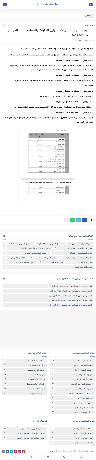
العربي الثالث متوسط (24, 375)
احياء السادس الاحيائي (72, 360)
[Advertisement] (48, 330)
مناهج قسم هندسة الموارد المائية (76, 258)
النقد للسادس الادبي (72, 398)
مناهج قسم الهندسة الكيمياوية (47, 243)
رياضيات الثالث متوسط (24, 384)
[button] (84, 220)
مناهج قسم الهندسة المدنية (17, 243)
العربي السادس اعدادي (72, 389)
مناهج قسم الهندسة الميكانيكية (73, 248)
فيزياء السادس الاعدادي (72, 407)
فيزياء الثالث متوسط (24, 389)
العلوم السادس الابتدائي (72, 438)
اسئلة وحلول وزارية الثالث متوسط (24, 429)
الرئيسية (89, 25)
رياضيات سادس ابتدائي (72, 443)
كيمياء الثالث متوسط (24, 393)
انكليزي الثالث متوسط (24, 379)
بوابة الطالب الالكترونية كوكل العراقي (62, 451)
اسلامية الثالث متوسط (24, 370)
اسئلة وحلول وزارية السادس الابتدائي (24, 433)
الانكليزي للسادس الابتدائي (72, 433)
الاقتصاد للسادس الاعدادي (72, 370)
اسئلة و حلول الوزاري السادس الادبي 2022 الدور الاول (71, 300)
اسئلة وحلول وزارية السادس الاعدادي (24, 438)
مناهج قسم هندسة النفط (43, 258)
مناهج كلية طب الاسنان (48, 267)
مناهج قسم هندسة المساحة (25, 253)
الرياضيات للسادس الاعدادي (72, 384)
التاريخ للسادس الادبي (72, 375)
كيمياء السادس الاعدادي (72, 412)
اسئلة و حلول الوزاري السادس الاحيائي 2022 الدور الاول (70, 296)
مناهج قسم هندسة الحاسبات (71, 253)
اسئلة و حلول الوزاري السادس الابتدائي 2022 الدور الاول (70, 291)
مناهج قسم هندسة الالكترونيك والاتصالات (27, 248)
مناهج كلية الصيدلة (79, 262)
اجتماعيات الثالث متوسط (24, 360)
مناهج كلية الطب (51, 262)
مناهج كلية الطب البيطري (20, 262)
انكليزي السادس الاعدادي (72, 403)
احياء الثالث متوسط (24, 365)
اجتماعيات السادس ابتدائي (72, 429)
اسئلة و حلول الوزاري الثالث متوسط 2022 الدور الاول (71, 286)
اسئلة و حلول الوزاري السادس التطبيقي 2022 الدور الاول (70, 305)
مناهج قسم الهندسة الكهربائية (78, 243)
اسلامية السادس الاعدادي (72, 365)
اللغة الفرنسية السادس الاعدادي (72, 393)
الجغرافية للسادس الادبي (72, 379)
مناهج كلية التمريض (15, 258)
